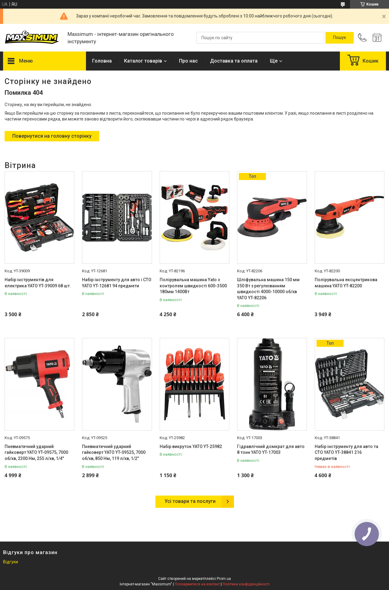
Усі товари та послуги (190, 501)
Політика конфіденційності (246, 584)
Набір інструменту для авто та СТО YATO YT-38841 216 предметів (346, 452)
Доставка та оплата (234, 61)
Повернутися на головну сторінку (51, 136)
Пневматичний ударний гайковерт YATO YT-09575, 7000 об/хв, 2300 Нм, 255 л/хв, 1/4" (36, 452)
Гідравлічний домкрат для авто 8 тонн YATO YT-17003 (271, 449)
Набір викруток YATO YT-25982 (191, 446)
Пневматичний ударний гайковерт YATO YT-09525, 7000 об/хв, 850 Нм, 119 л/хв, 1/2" (114, 452)
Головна (102, 61)
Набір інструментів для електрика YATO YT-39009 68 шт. (38, 282)
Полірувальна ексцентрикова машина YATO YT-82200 (346, 282)
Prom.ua (224, 579)
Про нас (188, 61)
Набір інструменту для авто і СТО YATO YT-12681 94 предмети (116, 282)
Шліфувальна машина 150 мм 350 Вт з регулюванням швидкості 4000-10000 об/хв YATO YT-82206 (268, 288)
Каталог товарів (143, 61)
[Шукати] (339, 38)
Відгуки (10, 561)
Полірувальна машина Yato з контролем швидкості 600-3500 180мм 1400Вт (193, 285)
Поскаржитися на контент (197, 584)
